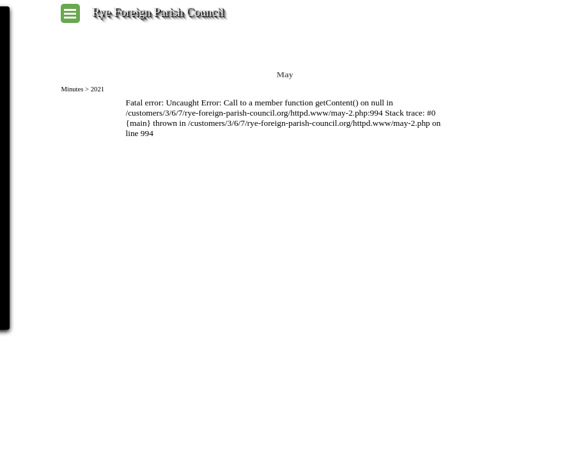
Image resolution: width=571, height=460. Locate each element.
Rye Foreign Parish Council (158, 12)
